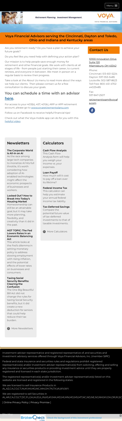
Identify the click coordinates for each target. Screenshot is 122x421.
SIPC (106, 356)
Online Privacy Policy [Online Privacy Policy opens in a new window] (16, 402)
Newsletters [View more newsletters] (18, 143)
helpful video (12, 121)
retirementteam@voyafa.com (103, 101)
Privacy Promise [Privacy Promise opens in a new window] (40, 402)
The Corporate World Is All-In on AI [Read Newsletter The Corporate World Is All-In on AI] (20, 152)
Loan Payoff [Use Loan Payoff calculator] (50, 172)
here (9, 98)
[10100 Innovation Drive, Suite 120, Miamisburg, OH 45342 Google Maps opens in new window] (103, 62)
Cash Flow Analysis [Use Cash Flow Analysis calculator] (54, 150)
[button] (112, 5)
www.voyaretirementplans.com (50, 107)
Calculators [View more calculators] (53, 143)
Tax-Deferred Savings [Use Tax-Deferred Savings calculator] (56, 206)
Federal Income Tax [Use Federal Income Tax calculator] (55, 188)
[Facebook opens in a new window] (92, 110)
